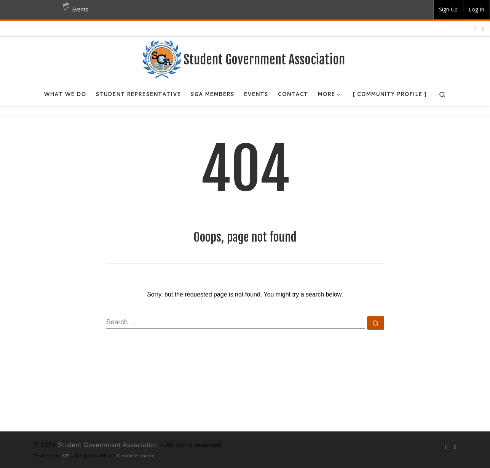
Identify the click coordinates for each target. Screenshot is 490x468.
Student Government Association (108, 445)
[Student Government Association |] (162, 59)
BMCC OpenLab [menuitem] (28, 9)
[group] (448, 9)
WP (65, 456)
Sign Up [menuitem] (448, 9)
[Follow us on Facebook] (483, 28)
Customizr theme (136, 456)
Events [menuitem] (75, 6)
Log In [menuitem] (476, 9)
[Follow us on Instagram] (475, 28)
